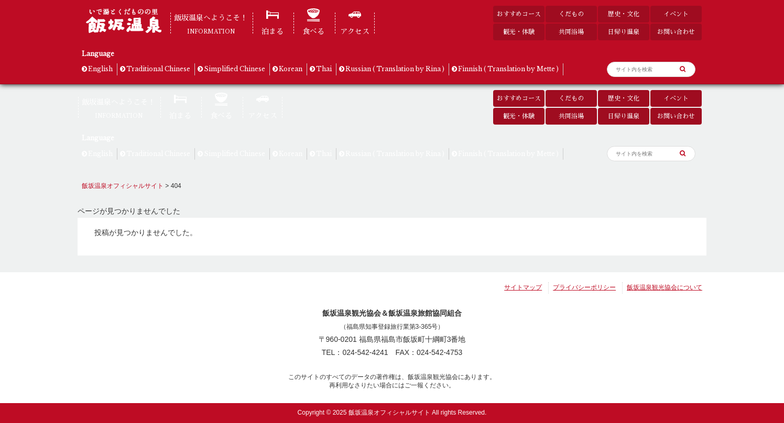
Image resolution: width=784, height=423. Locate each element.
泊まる (273, 31)
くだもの (571, 14)
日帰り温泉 (623, 32)
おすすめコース (519, 14)
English (100, 69)
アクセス (354, 31)
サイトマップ (523, 287)
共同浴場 (571, 32)
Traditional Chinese (158, 69)
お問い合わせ (676, 32)
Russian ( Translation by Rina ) (394, 69)
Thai (324, 69)
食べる (313, 31)
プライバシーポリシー (584, 287)
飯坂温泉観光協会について (664, 287)
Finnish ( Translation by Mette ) (508, 69)
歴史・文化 (623, 14)
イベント (676, 14)
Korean (290, 69)
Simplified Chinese (234, 69)
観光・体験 (519, 32)
